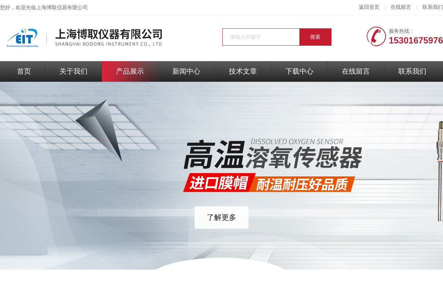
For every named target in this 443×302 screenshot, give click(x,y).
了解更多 (221, 217)
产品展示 (130, 71)
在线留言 (401, 7)
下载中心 (299, 71)
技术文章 (243, 71)
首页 (24, 71)
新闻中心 (186, 71)
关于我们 (73, 71)
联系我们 (432, 7)
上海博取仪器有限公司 (62, 7)
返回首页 (369, 7)
